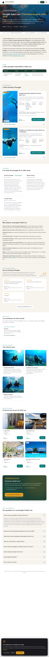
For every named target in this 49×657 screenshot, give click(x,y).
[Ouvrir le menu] (46, 2)
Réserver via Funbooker (38, 152)
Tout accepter (20, 652)
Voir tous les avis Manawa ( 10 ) (24, 306)
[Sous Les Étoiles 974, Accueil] (8, 2)
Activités (7, 32)
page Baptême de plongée (18, 56)
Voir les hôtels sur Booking (14, 494)
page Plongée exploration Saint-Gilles (12, 54)
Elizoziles (14, 257)
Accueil (4, 32)
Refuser (12, 652)
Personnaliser (6, 652)
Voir (20, 437)
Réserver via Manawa (38, 119)
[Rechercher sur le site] (38, 2)
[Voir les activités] (42, 2)
